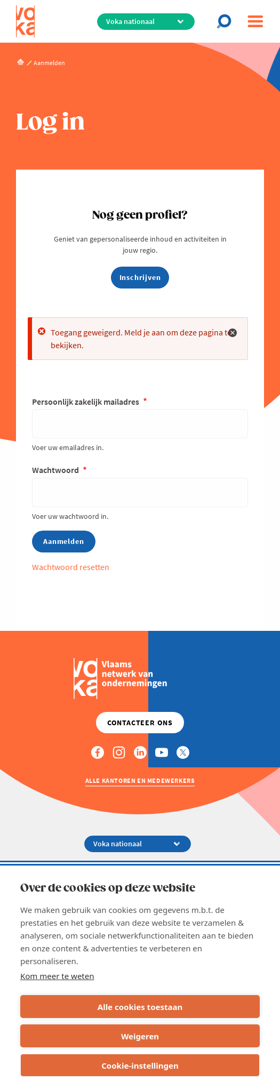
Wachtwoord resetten (70, 567)
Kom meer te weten (57, 976)
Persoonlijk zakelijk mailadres (86, 401)
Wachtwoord (56, 469)
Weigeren (140, 1036)
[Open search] (227, 21)
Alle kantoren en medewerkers (140, 780)
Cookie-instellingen (140, 1065)
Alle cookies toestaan (140, 1006)
